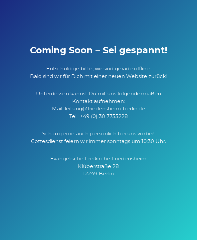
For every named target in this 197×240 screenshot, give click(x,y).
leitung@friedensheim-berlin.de (105, 108)
